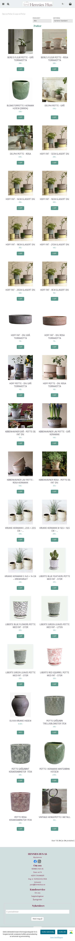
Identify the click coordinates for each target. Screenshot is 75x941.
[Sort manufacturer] (42, 21)
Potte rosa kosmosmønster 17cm (20, 818)
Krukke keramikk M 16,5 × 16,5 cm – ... (54, 529)
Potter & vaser (13, 14)
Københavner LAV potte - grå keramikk (54, 433)
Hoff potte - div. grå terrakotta (20, 385)
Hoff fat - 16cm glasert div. (54, 199)
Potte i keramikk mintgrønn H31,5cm (54, 770)
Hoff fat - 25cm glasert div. (20, 290)
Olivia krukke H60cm (20, 720)
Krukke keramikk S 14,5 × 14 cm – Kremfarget (20, 577)
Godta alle (62, 932)
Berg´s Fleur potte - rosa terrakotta (54, 59)
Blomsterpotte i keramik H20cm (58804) (20, 107)
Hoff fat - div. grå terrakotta (20, 336)
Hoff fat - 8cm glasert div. (54, 290)
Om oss (37, 893)
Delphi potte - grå (55, 105)
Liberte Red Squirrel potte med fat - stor (54, 674)
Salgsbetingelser (37, 896)
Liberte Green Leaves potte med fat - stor (20, 674)
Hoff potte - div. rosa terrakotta (54, 385)
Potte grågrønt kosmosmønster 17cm (20, 770)
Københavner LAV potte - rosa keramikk (20, 481)
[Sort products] (63, 21)
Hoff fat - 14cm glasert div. (20, 199)
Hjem (4, 14)
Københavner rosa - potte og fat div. (54, 481)
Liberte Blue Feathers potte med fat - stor (54, 577)
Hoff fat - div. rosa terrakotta (54, 336)
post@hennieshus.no (37, 885)
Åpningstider (37, 900)
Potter (23, 14)
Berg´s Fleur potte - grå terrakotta (20, 59)
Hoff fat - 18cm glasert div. (20, 244)
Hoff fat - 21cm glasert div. (54, 244)
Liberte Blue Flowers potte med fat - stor (20, 626)
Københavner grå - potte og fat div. (20, 433)
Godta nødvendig (48, 932)
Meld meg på (37, 919)
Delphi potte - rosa (20, 154)
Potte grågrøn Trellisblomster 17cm (54, 722)
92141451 (37, 882)
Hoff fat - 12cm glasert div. (54, 154)
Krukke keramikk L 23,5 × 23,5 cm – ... (20, 529)
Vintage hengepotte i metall (54, 817)
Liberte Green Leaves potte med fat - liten (54, 626)
